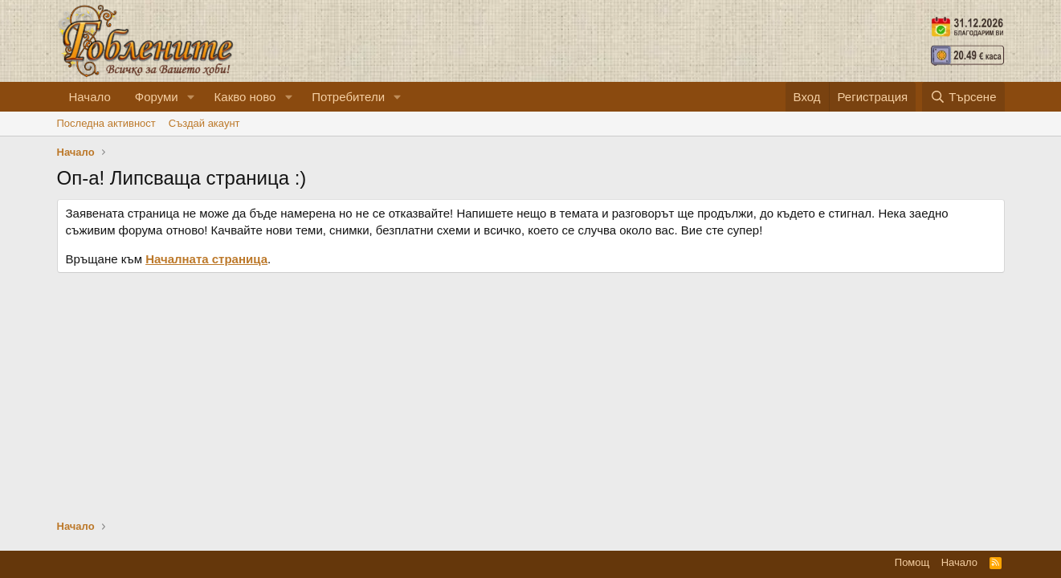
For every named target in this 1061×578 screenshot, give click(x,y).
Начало (90, 97)
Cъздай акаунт (204, 123)
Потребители (348, 97)
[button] (191, 97)
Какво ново (245, 97)
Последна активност (106, 123)
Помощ (912, 562)
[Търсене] (963, 97)
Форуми (156, 97)
